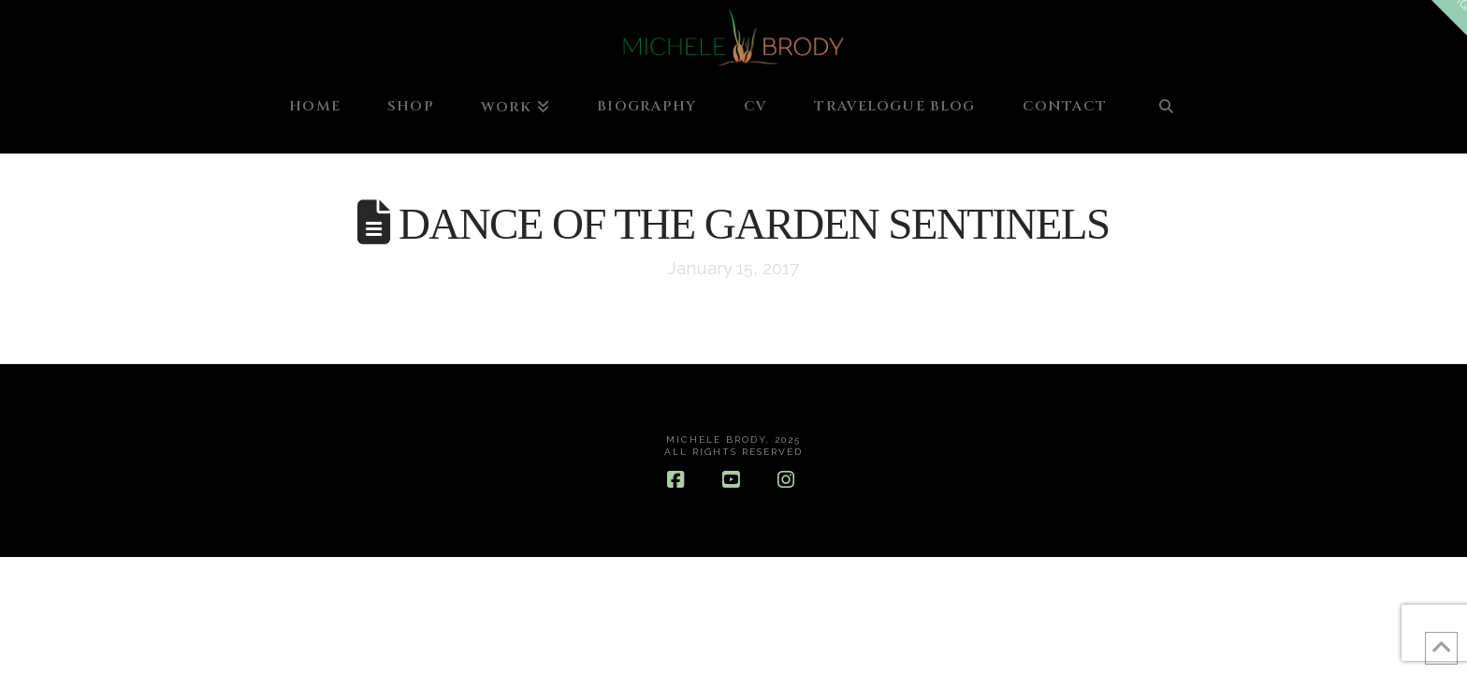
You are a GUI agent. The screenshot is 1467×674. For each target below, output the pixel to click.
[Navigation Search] (1165, 115)
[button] (1449, 18)
